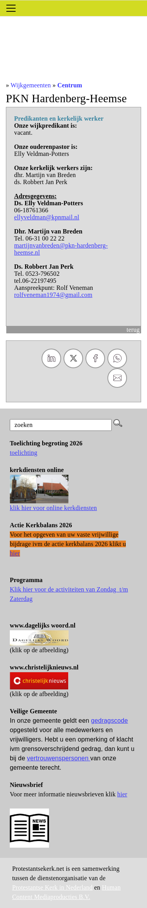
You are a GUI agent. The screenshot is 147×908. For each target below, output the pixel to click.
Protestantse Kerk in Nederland (52, 887)
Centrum (69, 85)
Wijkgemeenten (31, 85)
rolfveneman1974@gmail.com (53, 294)
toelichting (23, 452)
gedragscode (109, 720)
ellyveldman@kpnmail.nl (46, 217)
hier (122, 794)
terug (133, 329)
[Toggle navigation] (11, 8)
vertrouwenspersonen (59, 758)
